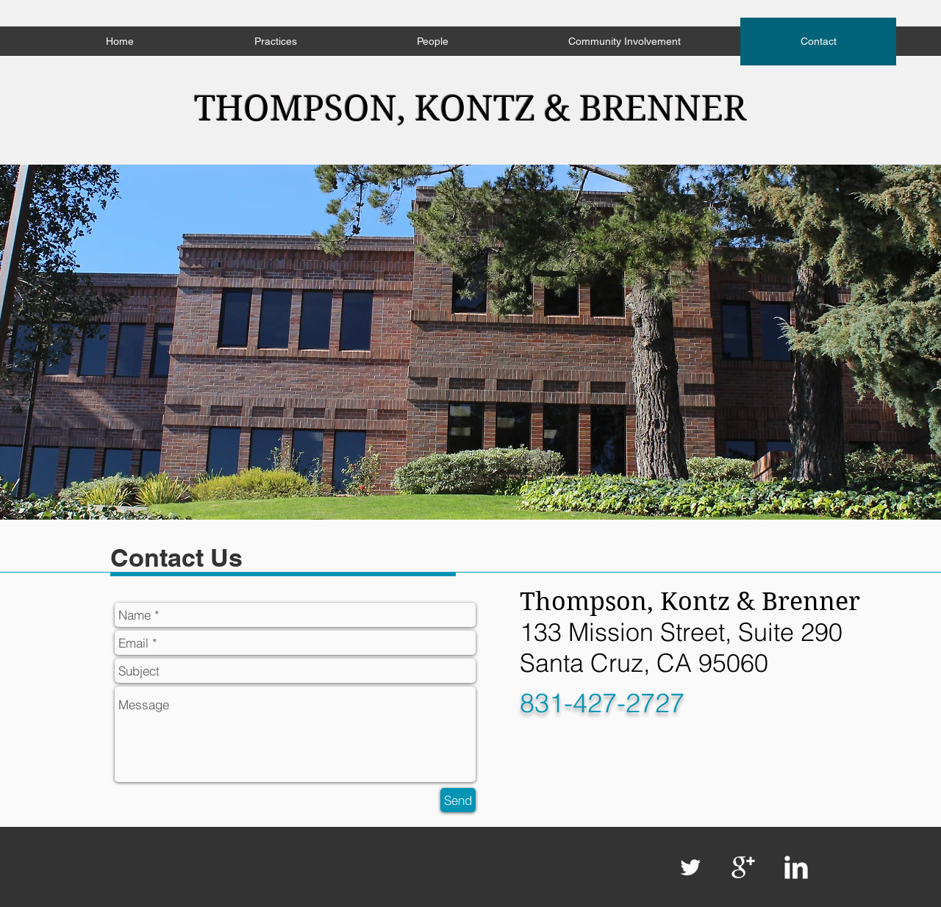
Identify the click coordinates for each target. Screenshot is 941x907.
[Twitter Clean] (690, 867)
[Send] (458, 800)
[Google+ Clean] (743, 867)
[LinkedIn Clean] (796, 867)
